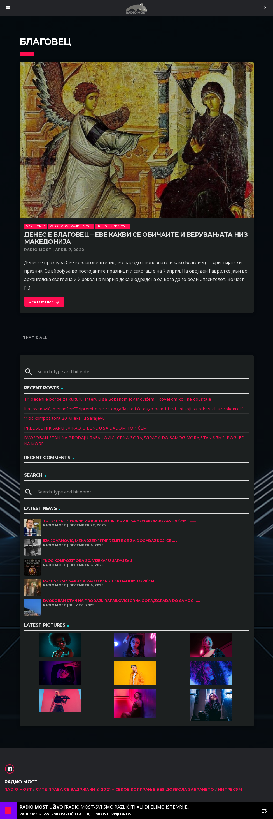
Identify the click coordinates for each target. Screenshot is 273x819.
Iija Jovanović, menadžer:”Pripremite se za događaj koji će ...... (110, 541)
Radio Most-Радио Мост (71, 226)
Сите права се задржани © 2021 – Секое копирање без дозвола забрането (125, 789)
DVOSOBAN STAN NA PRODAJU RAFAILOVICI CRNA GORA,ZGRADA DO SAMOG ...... (122, 601)
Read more (44, 302)
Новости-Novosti (112, 226)
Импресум (230, 789)
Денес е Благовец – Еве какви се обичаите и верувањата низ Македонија (136, 238)
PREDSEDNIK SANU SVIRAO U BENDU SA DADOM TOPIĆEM (85, 428)
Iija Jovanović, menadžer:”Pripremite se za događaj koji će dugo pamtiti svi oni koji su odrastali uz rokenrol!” (133, 408)
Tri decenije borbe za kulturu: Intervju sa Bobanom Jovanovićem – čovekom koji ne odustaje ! (119, 399)
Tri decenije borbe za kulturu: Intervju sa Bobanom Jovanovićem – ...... (119, 521)
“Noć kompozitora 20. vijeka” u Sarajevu (64, 418)
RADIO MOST (18, 789)
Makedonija (35, 226)
